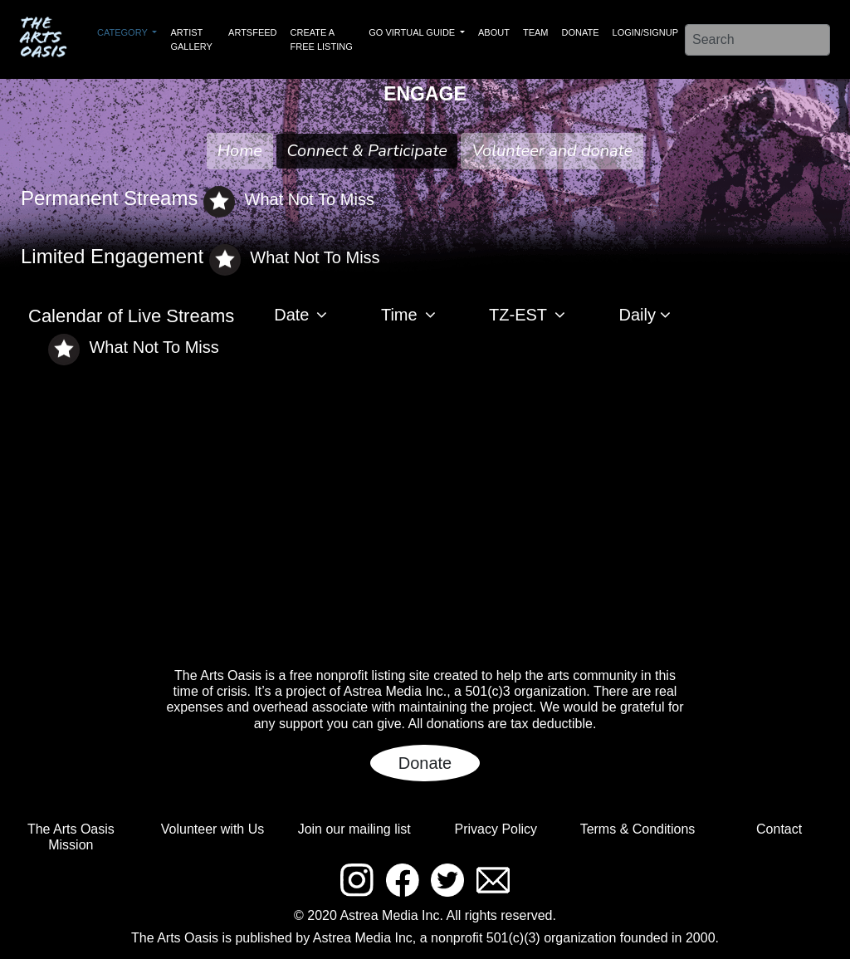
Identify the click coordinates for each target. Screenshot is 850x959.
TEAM (536, 32)
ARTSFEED (252, 32)
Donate (425, 763)
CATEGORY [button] (123, 32)
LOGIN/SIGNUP (645, 32)
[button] (307, 316)
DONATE (580, 32)
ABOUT (494, 32)
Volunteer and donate (552, 150)
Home (239, 150)
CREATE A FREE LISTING (322, 39)
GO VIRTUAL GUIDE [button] (413, 32)
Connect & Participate (366, 150)
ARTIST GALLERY (191, 39)
